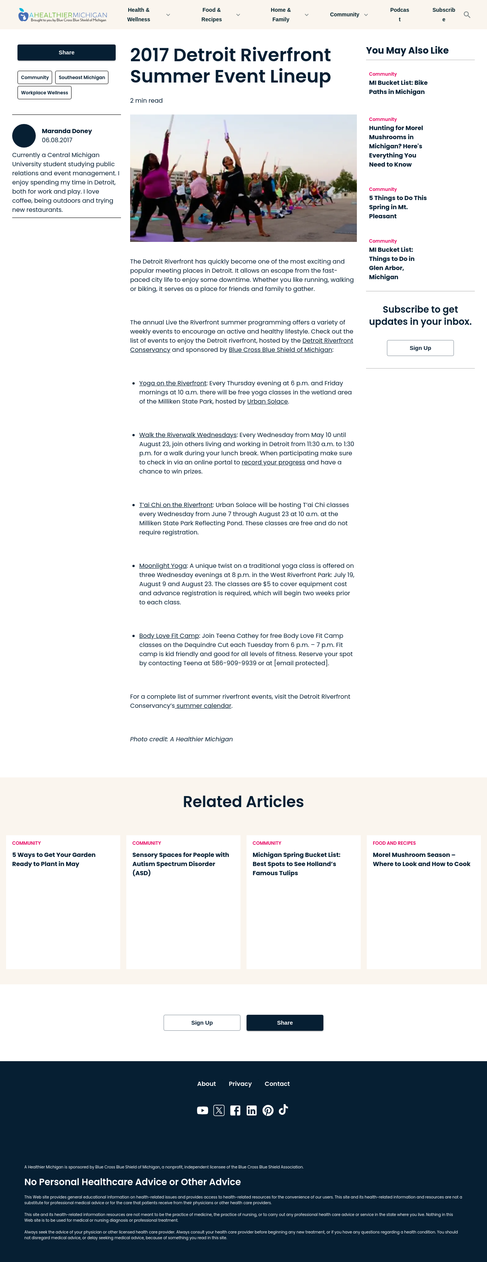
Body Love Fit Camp (169, 635)
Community (349, 15)
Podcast (400, 14)
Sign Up (420, 348)
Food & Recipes (216, 14)
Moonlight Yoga (163, 565)
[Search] (467, 14)
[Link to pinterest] (268, 1112)
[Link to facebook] (235, 1112)
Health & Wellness (143, 14)
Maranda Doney (67, 131)
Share (66, 52)
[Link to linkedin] (251, 1112)
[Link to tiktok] (284, 1112)
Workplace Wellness (44, 92)
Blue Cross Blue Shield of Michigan (281, 349)
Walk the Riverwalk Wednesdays (188, 435)
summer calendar (203, 705)
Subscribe (444, 14)
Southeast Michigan (82, 77)
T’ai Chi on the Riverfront (176, 505)
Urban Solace (267, 401)
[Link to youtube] (202, 1112)
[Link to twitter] (219, 1112)
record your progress (273, 462)
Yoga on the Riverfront (173, 383)
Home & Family (285, 14)
